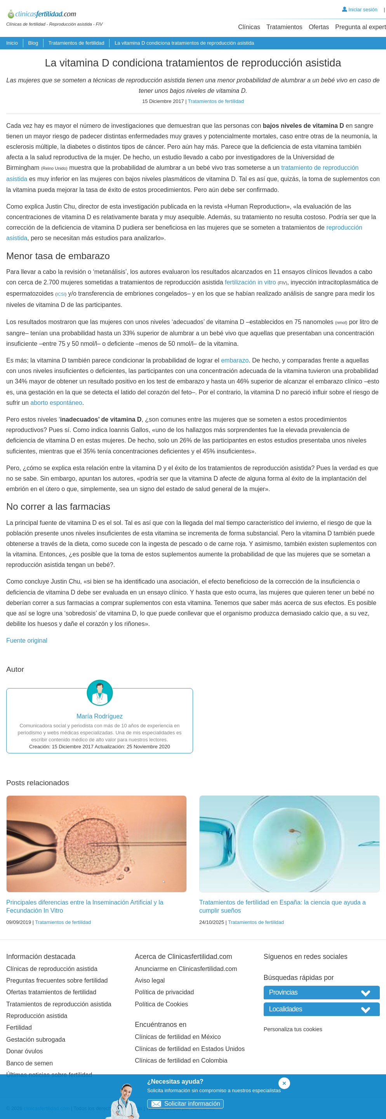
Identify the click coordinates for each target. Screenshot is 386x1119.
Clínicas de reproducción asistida (51, 969)
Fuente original (26, 640)
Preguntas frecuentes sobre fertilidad (57, 980)
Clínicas (249, 27)
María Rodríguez (100, 716)
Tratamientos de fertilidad (76, 43)
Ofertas (319, 27)
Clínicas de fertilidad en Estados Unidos (190, 1049)
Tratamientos (284, 27)
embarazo (235, 360)
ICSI (61, 294)
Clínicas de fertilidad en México (178, 1037)
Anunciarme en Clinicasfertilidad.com (186, 969)
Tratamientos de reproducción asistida (58, 1004)
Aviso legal (150, 980)
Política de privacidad (164, 992)
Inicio (12, 43)
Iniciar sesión (359, 9)
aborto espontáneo (56, 402)
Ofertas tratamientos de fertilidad (51, 992)
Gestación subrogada (35, 1039)
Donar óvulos (24, 1051)
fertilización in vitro (250, 282)
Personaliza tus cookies (293, 1029)
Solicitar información (184, 1103)
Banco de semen (29, 1063)
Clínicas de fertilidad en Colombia (181, 1060)
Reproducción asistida (36, 1016)
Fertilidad (19, 1027)
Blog (33, 43)
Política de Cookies (161, 1004)
